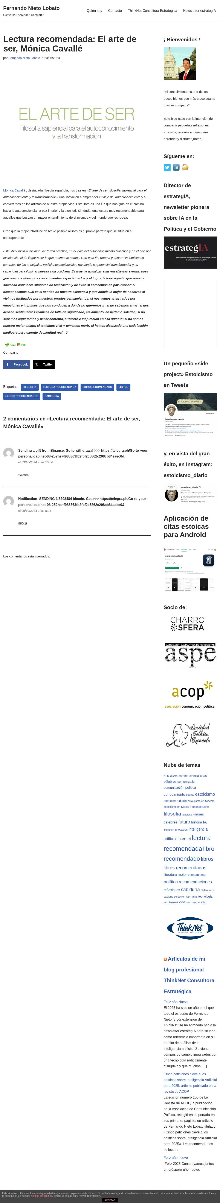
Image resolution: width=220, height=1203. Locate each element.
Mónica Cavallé (14, 190)
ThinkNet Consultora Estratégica (152, 10)
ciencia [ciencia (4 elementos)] (194, 776)
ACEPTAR (109, 1200)
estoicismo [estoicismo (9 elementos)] (205, 794)
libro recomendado (97, 387)
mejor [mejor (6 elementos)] (182, 875)
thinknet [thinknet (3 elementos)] (173, 902)
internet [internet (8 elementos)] (184, 839)
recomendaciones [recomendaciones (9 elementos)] (195, 882)
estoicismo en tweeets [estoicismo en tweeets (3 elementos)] (201, 801)
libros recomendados (21, 396)
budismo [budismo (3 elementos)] (172, 776)
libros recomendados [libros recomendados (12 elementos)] (185, 868)
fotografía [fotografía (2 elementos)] (187, 815)
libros (124, 387)
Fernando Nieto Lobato (24, 58)
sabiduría (52, 396)
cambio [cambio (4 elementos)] (183, 776)
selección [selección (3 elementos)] (179, 897)
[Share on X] (44, 364)
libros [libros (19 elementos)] (207, 859)
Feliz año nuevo (176, 1159)
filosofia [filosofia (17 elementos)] (172, 814)
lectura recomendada (59, 387)
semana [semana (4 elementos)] (191, 897)
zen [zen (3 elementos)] (188, 902)
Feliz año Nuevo (176, 1002)
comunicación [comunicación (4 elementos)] (186, 782)
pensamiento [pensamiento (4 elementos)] (196, 875)
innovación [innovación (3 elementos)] (181, 829)
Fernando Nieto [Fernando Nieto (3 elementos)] (199, 807)
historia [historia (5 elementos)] (196, 823)
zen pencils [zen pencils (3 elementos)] (198, 902)
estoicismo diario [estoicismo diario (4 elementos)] (175, 801)
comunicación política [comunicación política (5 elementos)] (180, 788)
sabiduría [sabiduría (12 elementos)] (190, 890)
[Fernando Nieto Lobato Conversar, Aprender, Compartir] (31, 10)
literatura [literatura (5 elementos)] (170, 875)
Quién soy (94, 10)
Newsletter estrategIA (199, 10)
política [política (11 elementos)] (171, 882)
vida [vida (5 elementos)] (182, 902)
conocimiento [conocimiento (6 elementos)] (174, 795)
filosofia (30, 387)
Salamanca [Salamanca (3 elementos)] (207, 890)
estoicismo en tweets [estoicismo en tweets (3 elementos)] (176, 807)
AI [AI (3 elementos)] (165, 776)
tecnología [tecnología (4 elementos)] (205, 897)
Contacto (115, 10)
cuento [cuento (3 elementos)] (190, 795)
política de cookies (41, 1195)
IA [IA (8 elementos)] (205, 822)
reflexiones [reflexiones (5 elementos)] (172, 890)
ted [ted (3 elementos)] (166, 902)
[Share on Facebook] (16, 364)
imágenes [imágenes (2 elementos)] (169, 830)
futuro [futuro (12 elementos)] (184, 822)
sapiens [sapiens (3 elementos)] (168, 897)
